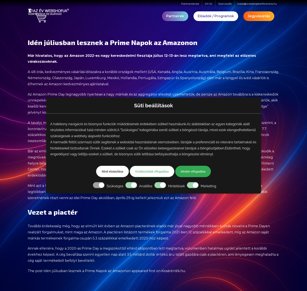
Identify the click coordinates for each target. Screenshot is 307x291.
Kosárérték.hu (173, 271)
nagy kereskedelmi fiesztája (126, 56)
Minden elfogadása (193, 171)
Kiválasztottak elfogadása (152, 171)
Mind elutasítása (112, 171)
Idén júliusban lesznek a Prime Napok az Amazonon (87, 271)
